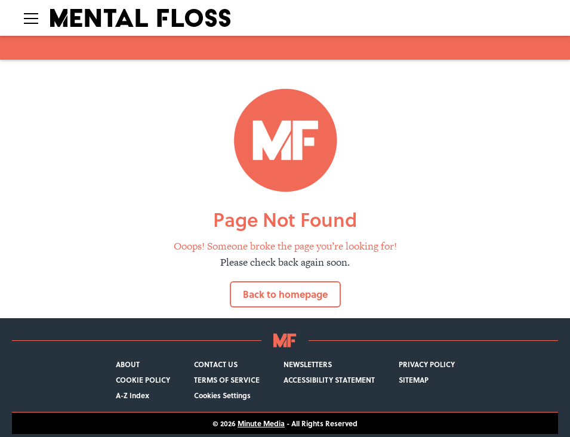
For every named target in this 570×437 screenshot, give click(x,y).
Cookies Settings (222, 395)
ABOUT (128, 364)
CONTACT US (216, 364)
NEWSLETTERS (308, 364)
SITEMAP (414, 379)
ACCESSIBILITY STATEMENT (329, 379)
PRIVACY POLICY (427, 364)
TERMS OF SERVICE (227, 379)
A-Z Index (132, 395)
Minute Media (261, 423)
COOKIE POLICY (143, 379)
